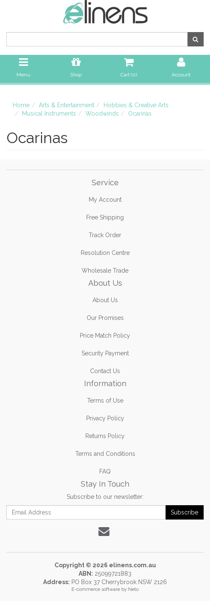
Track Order (105, 235)
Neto (133, 589)
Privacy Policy (105, 418)
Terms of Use (105, 400)
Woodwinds (102, 113)
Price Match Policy (105, 335)
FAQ (105, 471)
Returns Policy (105, 436)
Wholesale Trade (105, 270)
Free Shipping (105, 217)
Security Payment (105, 353)
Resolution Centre (105, 252)
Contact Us (105, 371)
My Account (105, 199)
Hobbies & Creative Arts (136, 105)
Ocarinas (140, 113)
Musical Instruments (49, 113)
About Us (105, 300)
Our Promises (105, 317)
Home (21, 105)
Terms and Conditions (105, 453)
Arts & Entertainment (66, 105)
